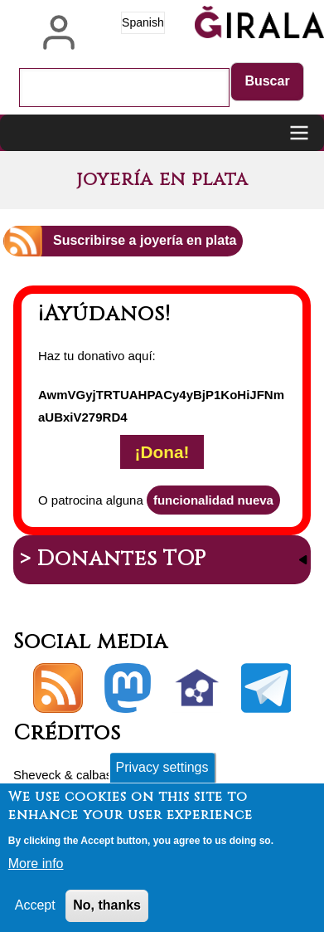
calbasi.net (106, 775)
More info (36, 872)
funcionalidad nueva (213, 500)
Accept (35, 913)
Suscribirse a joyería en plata (144, 240)
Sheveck (37, 775)
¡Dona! (162, 451)
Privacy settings (161, 776)
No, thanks (107, 913)
